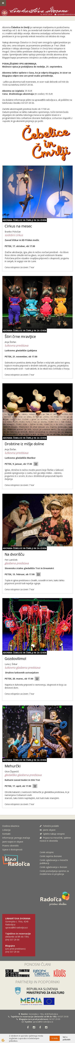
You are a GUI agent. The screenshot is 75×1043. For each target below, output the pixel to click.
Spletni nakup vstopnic (52, 833)
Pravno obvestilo (10, 845)
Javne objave (47, 829)
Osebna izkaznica (10, 825)
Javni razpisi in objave (12, 841)
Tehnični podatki (49, 825)
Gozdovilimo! (15, 658)
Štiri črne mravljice (20, 336)
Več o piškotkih (66, 1038)
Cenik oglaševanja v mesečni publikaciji (54, 862)
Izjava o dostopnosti (12, 849)
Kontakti (6, 833)
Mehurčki (13, 765)
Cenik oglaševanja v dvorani (53, 867)
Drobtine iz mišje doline (24, 443)
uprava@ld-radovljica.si (43, 1021)
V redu (55, 1038)
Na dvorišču (14, 554)
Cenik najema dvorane (51, 856)
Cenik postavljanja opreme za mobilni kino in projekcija (54, 872)
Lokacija (6, 829)
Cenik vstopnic (47, 852)
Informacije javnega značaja (16, 837)
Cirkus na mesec (18, 226)
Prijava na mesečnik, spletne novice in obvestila (55, 839)
